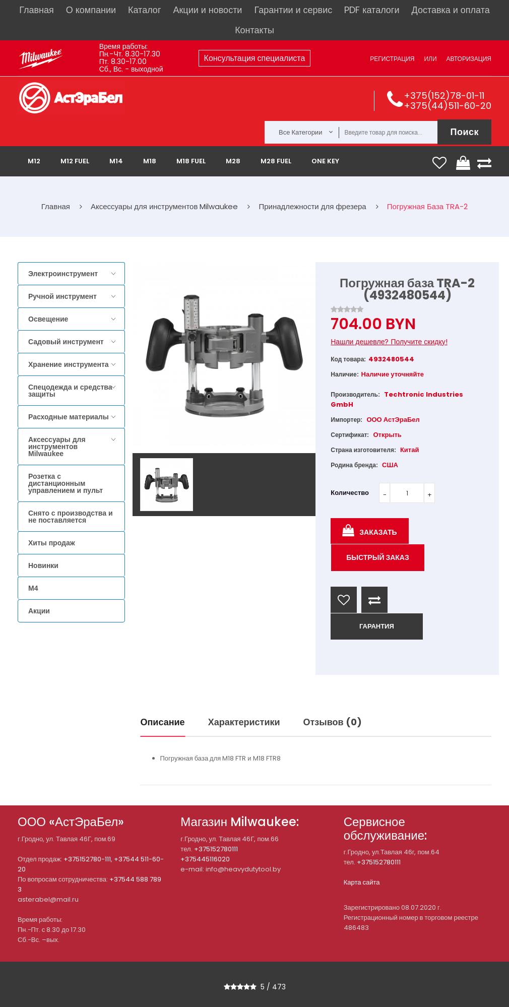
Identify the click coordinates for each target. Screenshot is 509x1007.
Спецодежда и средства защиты (70, 390)
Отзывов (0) (332, 722)
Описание (163, 722)
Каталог (144, 10)
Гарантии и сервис (293, 10)
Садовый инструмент (66, 342)
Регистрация (392, 58)
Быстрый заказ (377, 557)
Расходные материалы (68, 417)
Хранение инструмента (68, 364)
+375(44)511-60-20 (447, 105)
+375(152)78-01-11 (444, 95)
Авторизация (469, 58)
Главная (36, 10)
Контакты (254, 30)
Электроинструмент (63, 274)
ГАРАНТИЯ (376, 626)
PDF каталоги (371, 10)
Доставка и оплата (450, 10)
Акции (39, 611)
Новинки (43, 565)
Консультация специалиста (254, 58)
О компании (91, 10)
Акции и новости (207, 10)
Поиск (464, 131)
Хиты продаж (51, 543)
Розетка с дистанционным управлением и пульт (65, 483)
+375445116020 (205, 859)
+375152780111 (216, 849)
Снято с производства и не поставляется (70, 516)
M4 (33, 588)
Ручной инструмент (62, 296)
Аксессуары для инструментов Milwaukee (57, 446)
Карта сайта (362, 882)
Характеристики (244, 722)
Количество (350, 492)
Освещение (48, 319)
